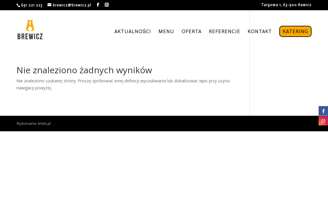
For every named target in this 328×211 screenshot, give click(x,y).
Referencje (224, 31)
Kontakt (260, 31)
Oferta (192, 31)
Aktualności (132, 31)
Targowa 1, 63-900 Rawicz (286, 5)
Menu (166, 31)
